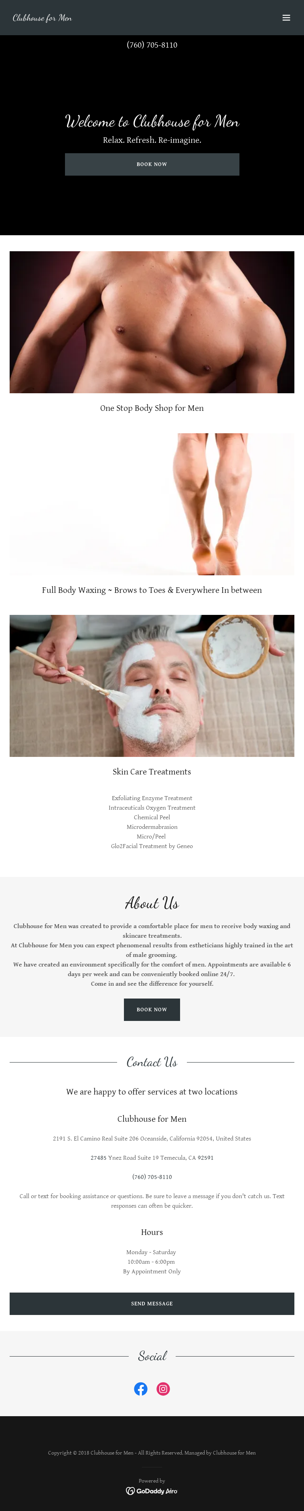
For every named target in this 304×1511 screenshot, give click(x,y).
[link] (42, 18)
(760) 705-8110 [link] (152, 45)
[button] (286, 18)
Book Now (152, 164)
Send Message (152, 1304)
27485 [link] (99, 1158)
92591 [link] (206, 1158)
